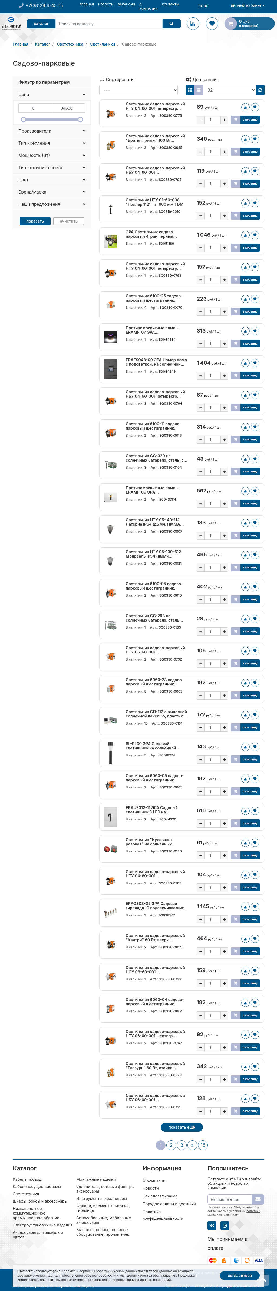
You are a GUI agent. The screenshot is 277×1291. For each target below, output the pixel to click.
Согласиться (240, 1275)
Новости (105, 4)
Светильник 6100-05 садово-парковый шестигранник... (154, 586)
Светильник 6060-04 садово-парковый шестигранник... (155, 1001)
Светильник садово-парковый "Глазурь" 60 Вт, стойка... (155, 1065)
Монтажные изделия (96, 1179)
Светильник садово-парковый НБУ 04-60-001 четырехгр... (155, 394)
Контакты (170, 4)
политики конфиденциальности (233, 1213)
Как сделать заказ (160, 1196)
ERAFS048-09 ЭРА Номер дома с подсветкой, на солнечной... (156, 362)
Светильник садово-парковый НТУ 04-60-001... (155, 874)
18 (202, 1145)
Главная (87, 4)
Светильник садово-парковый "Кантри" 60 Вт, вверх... (155, 937)
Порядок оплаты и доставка (169, 1204)
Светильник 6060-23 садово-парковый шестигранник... (154, 682)
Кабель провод (27, 1179)
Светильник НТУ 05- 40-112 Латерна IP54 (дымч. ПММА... (155, 522)
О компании (148, 6)
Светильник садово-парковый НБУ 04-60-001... (155, 170)
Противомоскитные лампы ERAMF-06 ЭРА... (152, 490)
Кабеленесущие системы (37, 1186)
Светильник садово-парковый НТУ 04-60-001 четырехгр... (155, 106)
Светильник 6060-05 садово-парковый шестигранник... (155, 778)
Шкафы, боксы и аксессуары (40, 1201)
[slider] (23, 119)
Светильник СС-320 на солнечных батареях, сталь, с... (156, 458)
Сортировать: (117, 79)
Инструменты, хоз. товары (101, 1198)
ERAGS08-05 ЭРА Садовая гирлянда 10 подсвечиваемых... (157, 906)
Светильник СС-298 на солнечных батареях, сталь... (154, 618)
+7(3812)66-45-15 (44, 5)
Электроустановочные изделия (42, 1225)
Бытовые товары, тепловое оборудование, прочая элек (102, 1232)
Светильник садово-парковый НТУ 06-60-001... (155, 650)
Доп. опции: (202, 79)
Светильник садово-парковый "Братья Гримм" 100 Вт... (155, 138)
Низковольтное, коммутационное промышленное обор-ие (36, 1213)
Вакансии (126, 4)
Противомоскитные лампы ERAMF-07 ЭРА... (152, 330)
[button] (52, 94)
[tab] (52, 82)
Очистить (69, 221)
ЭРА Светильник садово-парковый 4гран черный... (151, 234)
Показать (35, 221)
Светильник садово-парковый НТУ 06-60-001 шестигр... (155, 1033)
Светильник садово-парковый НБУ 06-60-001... (155, 1097)
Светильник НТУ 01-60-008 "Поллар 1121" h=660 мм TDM (154, 202)
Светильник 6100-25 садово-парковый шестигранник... (154, 298)
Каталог (42, 23)
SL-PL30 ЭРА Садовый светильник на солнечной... (153, 746)
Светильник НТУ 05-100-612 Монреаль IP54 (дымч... (153, 554)
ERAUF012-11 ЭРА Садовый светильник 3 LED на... (152, 810)
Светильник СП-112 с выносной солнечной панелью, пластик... (156, 714)
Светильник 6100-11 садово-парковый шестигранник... (153, 426)
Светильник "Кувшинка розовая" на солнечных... (151, 842)
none (203, 5)
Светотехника (26, 1194)
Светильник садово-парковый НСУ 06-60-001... (155, 969)
